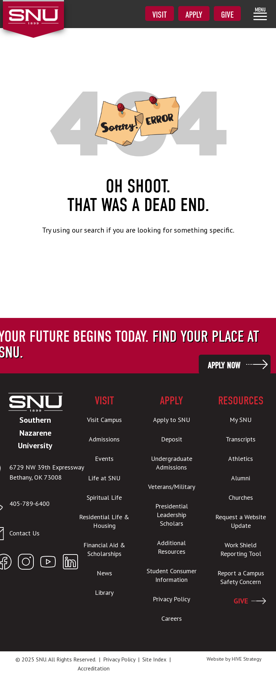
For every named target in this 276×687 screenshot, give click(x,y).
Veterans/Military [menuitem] (171, 486)
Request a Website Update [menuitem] (240, 521)
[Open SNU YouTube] (48, 563)
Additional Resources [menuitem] (171, 547)
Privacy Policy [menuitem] (171, 599)
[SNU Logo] (33, 11)
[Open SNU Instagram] (26, 563)
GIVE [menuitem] (241, 601)
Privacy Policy (119, 659)
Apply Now (224, 365)
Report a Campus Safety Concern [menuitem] (240, 577)
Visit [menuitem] (159, 15)
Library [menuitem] (104, 592)
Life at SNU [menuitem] (104, 478)
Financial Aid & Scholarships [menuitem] (104, 549)
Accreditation (94, 668)
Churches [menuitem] (241, 497)
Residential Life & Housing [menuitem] (104, 521)
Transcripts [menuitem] (241, 439)
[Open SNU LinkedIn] (70, 563)
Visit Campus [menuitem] (104, 420)
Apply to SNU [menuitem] (171, 420)
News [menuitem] (104, 573)
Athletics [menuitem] (240, 458)
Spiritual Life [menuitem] (104, 497)
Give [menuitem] (227, 15)
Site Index (154, 659)
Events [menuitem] (104, 458)
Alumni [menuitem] (240, 478)
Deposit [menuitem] (171, 439)
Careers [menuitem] (171, 618)
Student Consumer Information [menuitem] (172, 575)
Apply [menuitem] (193, 15)
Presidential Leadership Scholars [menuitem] (171, 514)
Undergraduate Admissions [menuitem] (171, 462)
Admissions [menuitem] (104, 439)
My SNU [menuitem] (241, 420)
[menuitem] (260, 13)
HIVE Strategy (247, 659)
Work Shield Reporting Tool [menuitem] (240, 549)
